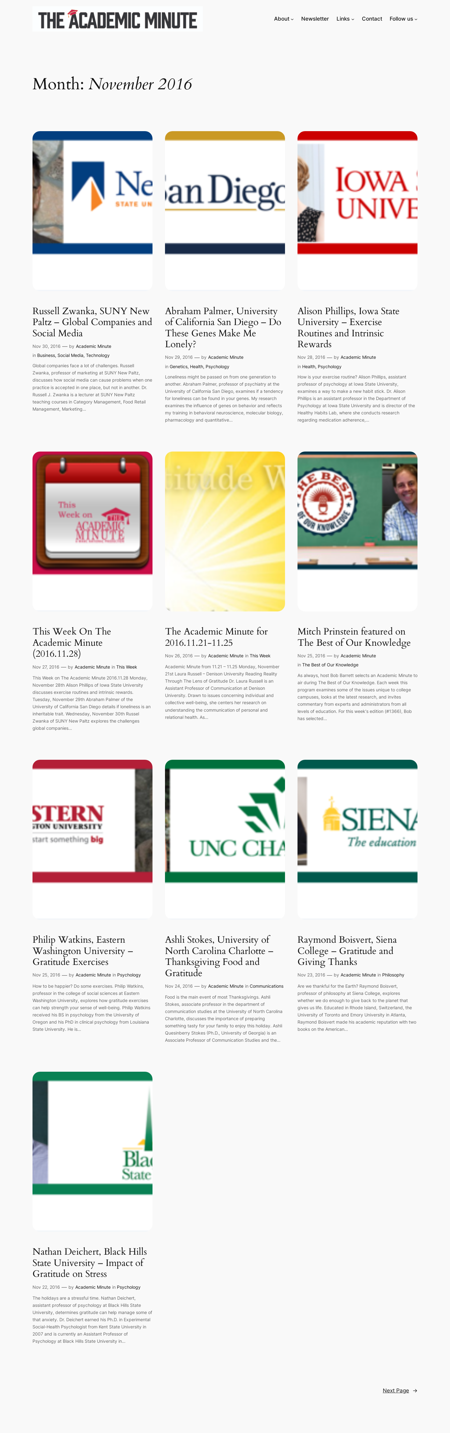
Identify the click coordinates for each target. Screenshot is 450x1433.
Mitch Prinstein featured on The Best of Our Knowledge (354, 637)
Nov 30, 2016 (46, 346)
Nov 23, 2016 (311, 974)
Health (196, 366)
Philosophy (393, 974)
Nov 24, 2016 (179, 986)
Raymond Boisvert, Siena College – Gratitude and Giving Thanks (347, 951)
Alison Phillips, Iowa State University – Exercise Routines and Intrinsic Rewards (349, 328)
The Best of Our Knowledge (330, 664)
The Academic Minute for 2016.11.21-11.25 (216, 637)
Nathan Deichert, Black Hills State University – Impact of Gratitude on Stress (89, 1263)
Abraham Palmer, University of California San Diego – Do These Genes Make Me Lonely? (223, 328)
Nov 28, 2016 (311, 357)
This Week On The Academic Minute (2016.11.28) (71, 643)
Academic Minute (93, 346)
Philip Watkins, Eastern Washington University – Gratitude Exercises (82, 951)
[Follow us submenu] (416, 18)
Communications (266, 986)
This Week (126, 667)
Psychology (217, 366)
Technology (98, 355)
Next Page (400, 1390)
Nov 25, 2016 (311, 655)
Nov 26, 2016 (179, 655)
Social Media (70, 355)
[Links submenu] (352, 18)
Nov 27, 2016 (45, 667)
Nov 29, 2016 (179, 357)
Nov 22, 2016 (46, 1287)
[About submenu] (292, 18)
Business (46, 355)
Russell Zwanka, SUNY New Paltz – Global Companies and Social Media (92, 322)
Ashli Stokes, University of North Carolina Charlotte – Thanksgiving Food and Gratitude (219, 957)
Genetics (179, 366)
